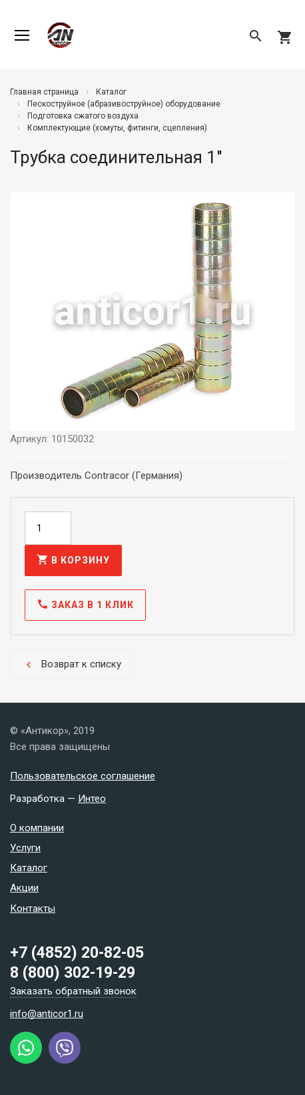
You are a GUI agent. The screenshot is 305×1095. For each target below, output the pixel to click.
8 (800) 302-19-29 (72, 973)
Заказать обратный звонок (73, 991)
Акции (24, 888)
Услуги (25, 848)
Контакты (32, 908)
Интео (92, 799)
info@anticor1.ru (46, 1014)
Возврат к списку (72, 664)
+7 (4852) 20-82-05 (77, 953)
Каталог (28, 868)
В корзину (73, 559)
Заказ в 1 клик (85, 604)
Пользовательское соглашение (82, 776)
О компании (37, 828)
